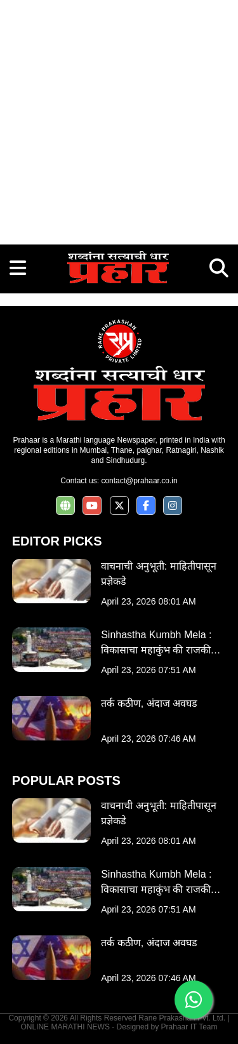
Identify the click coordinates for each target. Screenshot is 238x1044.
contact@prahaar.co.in (139, 480)
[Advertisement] (119, 119)
